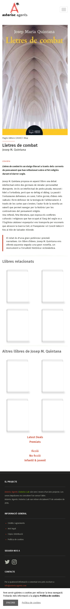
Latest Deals (35, 437)
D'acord (10, 602)
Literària (6, 161)
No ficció (35, 456)
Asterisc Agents (11, 492)
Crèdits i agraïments (16, 523)
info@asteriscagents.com (15, 586)
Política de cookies (31, 602)
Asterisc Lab (24, 492)
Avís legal (12, 529)
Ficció (35, 451)
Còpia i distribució (15, 534)
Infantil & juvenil (35, 460)
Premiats (35, 442)
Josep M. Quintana (14, 149)
